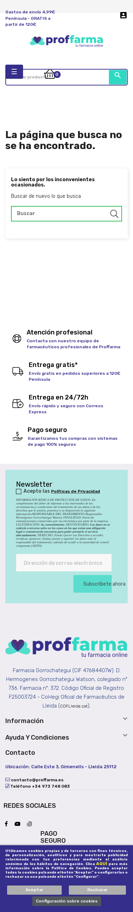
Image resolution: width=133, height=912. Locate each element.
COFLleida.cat (74, 706)
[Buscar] (66, 213)
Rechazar (97, 889)
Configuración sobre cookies (67, 901)
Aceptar (34, 889)
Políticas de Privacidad (75, 491)
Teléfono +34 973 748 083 (39, 786)
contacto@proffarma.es (36, 779)
